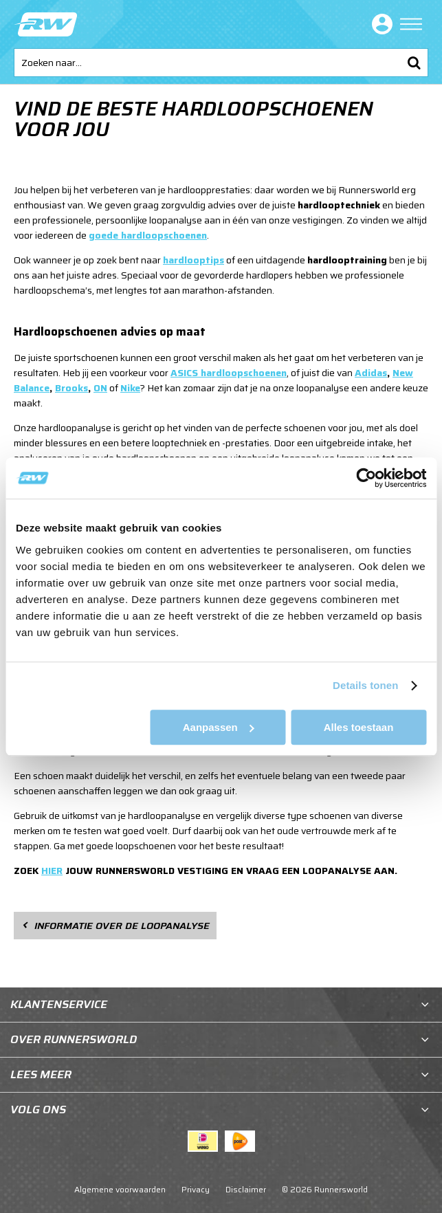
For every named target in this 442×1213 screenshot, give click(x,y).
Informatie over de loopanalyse (122, 925)
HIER (52, 870)
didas (374, 372)
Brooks (71, 387)
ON (100, 387)
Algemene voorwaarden (120, 1189)
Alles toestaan (359, 727)
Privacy (195, 1189)
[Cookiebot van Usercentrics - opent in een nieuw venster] (366, 478)
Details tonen (365, 685)
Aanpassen (218, 727)
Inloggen (379, 24)
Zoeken (414, 62)
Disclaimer (245, 1189)
